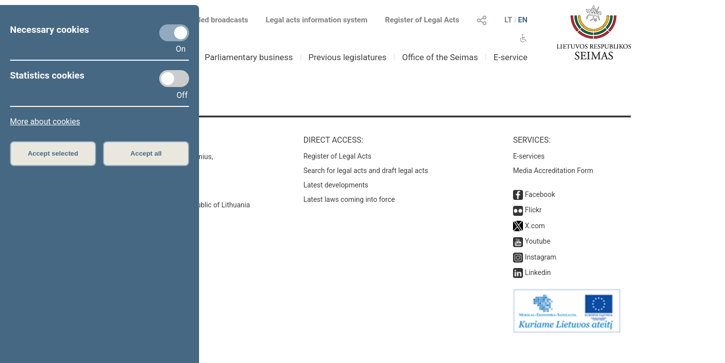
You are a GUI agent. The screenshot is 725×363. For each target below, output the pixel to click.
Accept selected (53, 153)
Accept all (146, 153)
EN (522, 19)
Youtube (537, 241)
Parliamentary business (249, 57)
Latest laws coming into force (349, 199)
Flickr (533, 210)
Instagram (540, 257)
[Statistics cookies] (174, 78)
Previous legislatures (348, 57)
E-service (510, 57)
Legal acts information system (316, 19)
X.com (535, 226)
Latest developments (336, 185)
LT (509, 19)
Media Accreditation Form (553, 171)
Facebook (540, 194)
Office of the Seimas (440, 57)
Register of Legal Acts (422, 19)
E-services (529, 156)
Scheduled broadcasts (204, 19)
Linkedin (538, 272)
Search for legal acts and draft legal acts (366, 171)
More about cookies (45, 121)
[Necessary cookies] (174, 32)
